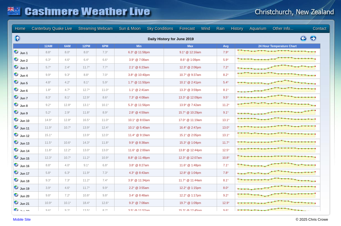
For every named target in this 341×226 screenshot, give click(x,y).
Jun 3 (24, 68)
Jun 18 (24, 181)
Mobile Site (22, 219)
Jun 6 (24, 90)
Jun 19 (24, 188)
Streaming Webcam (95, 28)
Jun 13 (24, 143)
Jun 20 (24, 196)
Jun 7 (24, 98)
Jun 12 (24, 136)
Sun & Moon (130, 28)
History (237, 28)
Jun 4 (24, 75)
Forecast (187, 28)
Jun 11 (24, 128)
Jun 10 (24, 120)
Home (20, 28)
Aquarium (258, 28)
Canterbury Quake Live (52, 28)
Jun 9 (24, 113)
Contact (319, 28)
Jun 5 (24, 83)
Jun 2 (24, 60)
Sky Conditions (160, 28)
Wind (205, 28)
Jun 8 (24, 105)
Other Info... (283, 28)
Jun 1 (24, 53)
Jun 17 (24, 173)
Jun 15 (24, 158)
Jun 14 (24, 151)
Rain (220, 28)
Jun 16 (24, 166)
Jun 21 (24, 203)
